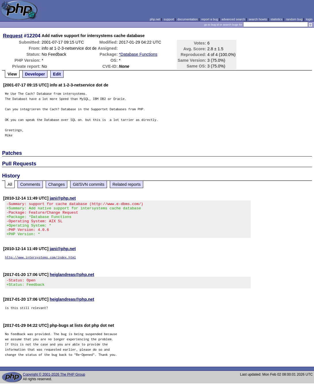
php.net (155, 19)
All (9, 184)
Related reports (126, 184)
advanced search (233, 19)
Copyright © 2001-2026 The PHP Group (54, 383)
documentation (187, 19)
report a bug (209, 19)
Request (12, 35)
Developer (35, 74)
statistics (276, 19)
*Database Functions (138, 54)
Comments (30, 184)
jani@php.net (63, 198)
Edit (57, 74)
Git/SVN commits (88, 184)
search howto (257, 19)
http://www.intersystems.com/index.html (40, 264)
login (309, 19)
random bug (294, 19)
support (169, 19)
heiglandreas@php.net (72, 281)
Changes (56, 184)
